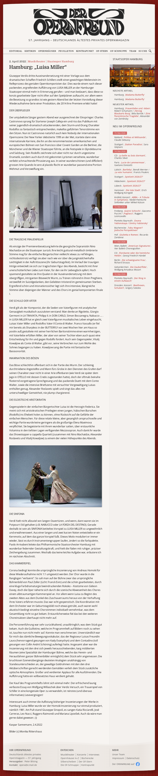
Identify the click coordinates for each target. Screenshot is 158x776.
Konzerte (81, 754)
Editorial (15, 51)
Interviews (94, 754)
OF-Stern (102, 51)
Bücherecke (87, 758)
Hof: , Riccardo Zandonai (131, 236)
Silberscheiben (68, 761)
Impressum (118, 758)
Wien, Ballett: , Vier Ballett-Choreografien (132, 247)
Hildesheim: (129, 181)
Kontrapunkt (85, 51)
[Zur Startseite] (79, 22)
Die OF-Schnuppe (70, 765)
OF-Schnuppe (118, 51)
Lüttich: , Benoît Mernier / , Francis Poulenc (131, 171)
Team (132, 51)
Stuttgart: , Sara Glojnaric (131, 145)
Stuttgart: (128, 177)
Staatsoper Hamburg (60, 61)
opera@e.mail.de (28, 764)
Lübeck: (127, 185)
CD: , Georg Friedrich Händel (132, 254)
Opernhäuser (47, 51)
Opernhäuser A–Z (70, 758)
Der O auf (123, 764)
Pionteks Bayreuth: (131, 222)
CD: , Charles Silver (130, 157)
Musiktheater (36, 61)
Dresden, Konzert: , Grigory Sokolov (129, 286)
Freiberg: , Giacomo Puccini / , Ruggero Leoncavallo (132, 213)
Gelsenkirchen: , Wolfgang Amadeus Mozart (130, 268)
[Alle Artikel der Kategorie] (132, 75)
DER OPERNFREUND (20, 750)
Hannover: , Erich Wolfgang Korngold (130, 191)
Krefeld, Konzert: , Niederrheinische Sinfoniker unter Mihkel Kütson (131, 200)
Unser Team (118, 754)
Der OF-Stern (85, 761)
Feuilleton (66, 51)
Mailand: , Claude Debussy (130, 138)
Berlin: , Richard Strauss (130, 261)
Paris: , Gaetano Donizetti (129, 164)
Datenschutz (133, 758)
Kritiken (30, 51)
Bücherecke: (128, 229)
